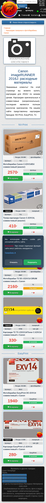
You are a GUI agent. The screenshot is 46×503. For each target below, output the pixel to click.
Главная (23, 15)
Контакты (33, 15)
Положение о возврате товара (14, 478)
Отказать (14, 262)
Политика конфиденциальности (14, 475)
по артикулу (29, 9)
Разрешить (32, 262)
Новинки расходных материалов (14, 481)
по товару (19, 9)
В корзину (13, 178)
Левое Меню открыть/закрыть (23, 22)
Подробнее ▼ (10, 253)
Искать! (22, 6)
